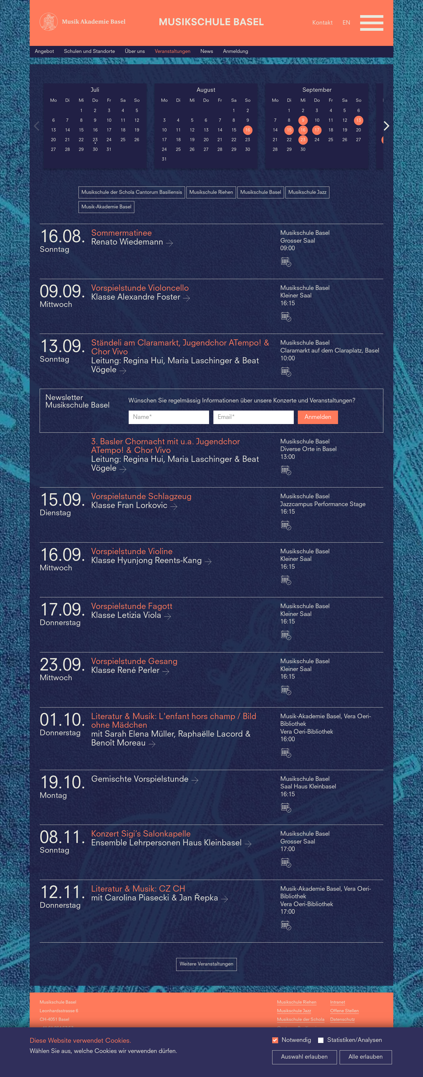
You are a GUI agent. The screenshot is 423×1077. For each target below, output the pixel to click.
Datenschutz (342, 1020)
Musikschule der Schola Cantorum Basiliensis (131, 192)
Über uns (135, 51)
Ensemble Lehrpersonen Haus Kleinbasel (167, 843)
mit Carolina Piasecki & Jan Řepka (155, 898)
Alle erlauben (366, 1057)
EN (346, 23)
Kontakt (322, 23)
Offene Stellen (344, 1011)
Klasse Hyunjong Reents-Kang (147, 561)
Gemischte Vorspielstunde (141, 780)
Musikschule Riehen (211, 192)
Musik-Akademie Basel (106, 207)
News (206, 51)
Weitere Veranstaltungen (206, 964)
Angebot (44, 51)
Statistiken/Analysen (354, 1040)
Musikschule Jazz (307, 192)
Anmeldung (235, 51)
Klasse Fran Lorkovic (130, 506)
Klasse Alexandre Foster (136, 298)
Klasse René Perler (126, 671)
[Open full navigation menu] (371, 23)
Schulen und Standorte (89, 51)
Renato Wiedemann (128, 242)
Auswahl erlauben (304, 1057)
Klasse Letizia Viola (127, 616)
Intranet (337, 1002)
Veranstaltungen (172, 51)
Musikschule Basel (260, 192)
